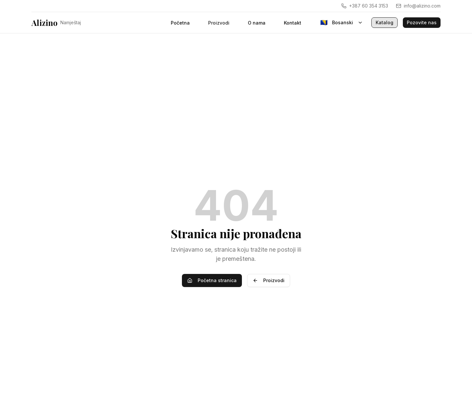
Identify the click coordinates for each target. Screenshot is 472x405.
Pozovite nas (422, 22)
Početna (180, 23)
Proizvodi (269, 280)
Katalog (384, 22)
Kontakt (292, 23)
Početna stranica (212, 280)
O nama (257, 23)
